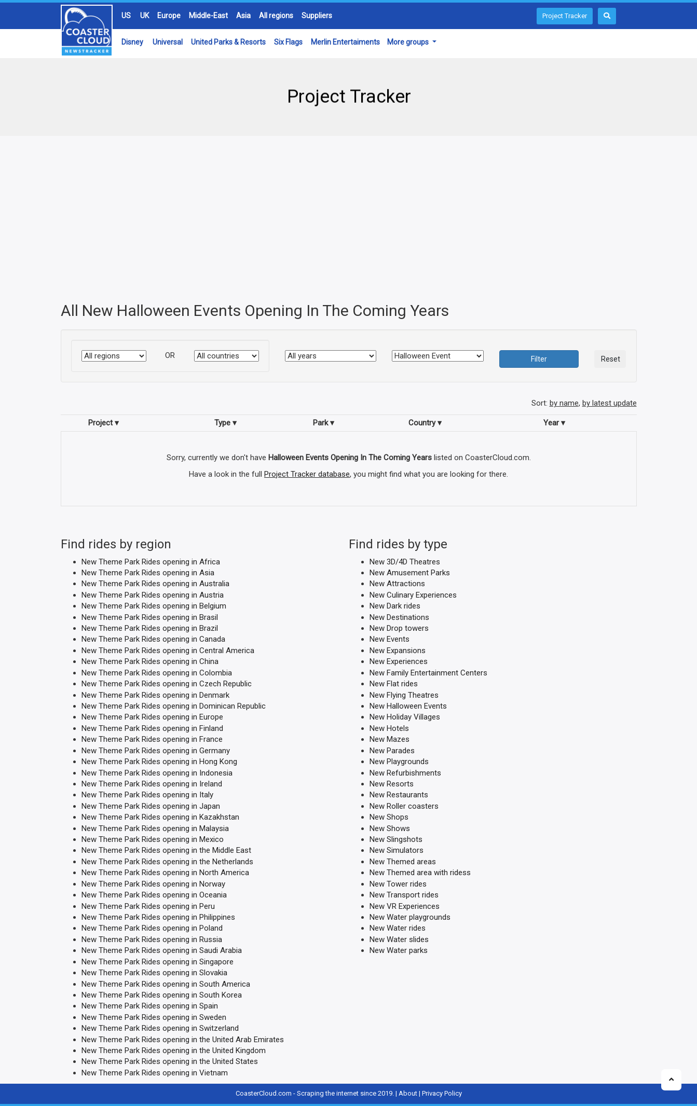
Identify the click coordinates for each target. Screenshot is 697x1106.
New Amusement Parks (410, 572)
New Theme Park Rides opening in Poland (152, 928)
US (126, 15)
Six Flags (288, 42)
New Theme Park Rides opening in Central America (167, 650)
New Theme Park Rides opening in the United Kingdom (173, 1050)
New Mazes (389, 739)
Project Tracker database (307, 473)
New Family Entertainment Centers (428, 672)
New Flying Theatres (404, 694)
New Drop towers (399, 628)
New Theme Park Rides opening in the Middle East (166, 850)
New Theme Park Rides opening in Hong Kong (159, 761)
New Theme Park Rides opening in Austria (152, 594)
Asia (243, 15)
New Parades (392, 750)
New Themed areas (403, 861)
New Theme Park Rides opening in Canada (153, 639)
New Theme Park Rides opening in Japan (150, 805)
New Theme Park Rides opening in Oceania (154, 895)
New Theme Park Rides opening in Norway (153, 883)
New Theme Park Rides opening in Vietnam (154, 1072)
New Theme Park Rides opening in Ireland (151, 784)
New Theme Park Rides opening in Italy (147, 794)
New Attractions (397, 583)
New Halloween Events (408, 706)
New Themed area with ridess (420, 872)
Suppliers (317, 15)
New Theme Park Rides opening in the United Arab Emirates (182, 1039)
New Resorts (392, 784)
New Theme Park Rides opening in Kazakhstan (160, 817)
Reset (610, 359)
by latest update (609, 403)
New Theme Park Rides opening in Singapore (157, 961)
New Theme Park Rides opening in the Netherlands (167, 861)
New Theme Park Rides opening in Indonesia (157, 772)
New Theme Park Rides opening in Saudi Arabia (161, 950)
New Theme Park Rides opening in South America (165, 983)
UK (144, 15)
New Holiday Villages (405, 717)
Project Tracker (564, 16)
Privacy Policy (442, 1093)
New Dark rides (395, 606)
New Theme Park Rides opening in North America (165, 872)
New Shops (389, 817)
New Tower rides (398, 883)
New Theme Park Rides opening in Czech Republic (166, 683)
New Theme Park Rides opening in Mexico (152, 839)
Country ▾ (425, 422)
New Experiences (399, 661)
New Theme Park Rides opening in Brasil (149, 616)
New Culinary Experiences (413, 594)
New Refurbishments (405, 772)
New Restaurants (399, 794)
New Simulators (396, 850)
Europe (169, 15)
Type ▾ (225, 422)
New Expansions (398, 650)
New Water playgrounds (410, 917)
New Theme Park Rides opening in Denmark (155, 694)
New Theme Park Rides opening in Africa (150, 561)
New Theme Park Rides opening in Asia (147, 572)
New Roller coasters (404, 805)
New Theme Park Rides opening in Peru (148, 905)
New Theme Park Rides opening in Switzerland (160, 1028)
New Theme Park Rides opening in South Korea (161, 995)
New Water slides (399, 939)
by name (564, 403)
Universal (168, 42)
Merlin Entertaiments (345, 42)
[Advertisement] (349, 219)
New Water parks (399, 950)
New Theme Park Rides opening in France (152, 739)
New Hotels (389, 727)
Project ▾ (103, 422)
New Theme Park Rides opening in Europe (152, 717)
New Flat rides (394, 683)
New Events (389, 639)
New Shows (390, 828)
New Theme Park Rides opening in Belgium (153, 606)
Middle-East (208, 15)
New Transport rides (404, 895)
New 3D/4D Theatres (405, 561)
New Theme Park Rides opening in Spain (149, 1006)
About (408, 1093)
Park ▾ (323, 422)
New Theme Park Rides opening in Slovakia (154, 972)
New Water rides (398, 928)
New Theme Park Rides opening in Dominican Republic (173, 706)
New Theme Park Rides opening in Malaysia (155, 828)
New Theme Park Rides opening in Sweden (153, 1016)
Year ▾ (554, 422)
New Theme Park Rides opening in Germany (155, 750)
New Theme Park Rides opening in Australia (155, 583)
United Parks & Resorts (228, 42)
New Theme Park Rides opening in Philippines (158, 917)
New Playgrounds (399, 761)
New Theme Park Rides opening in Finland (152, 727)
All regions (276, 15)
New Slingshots (396, 839)
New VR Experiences (405, 905)
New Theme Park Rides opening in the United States (169, 1061)
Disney (132, 42)
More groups (408, 42)
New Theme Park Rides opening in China (149, 661)
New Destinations (399, 616)
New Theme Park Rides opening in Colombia (156, 672)
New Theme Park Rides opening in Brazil (149, 628)
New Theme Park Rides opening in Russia (151, 939)
